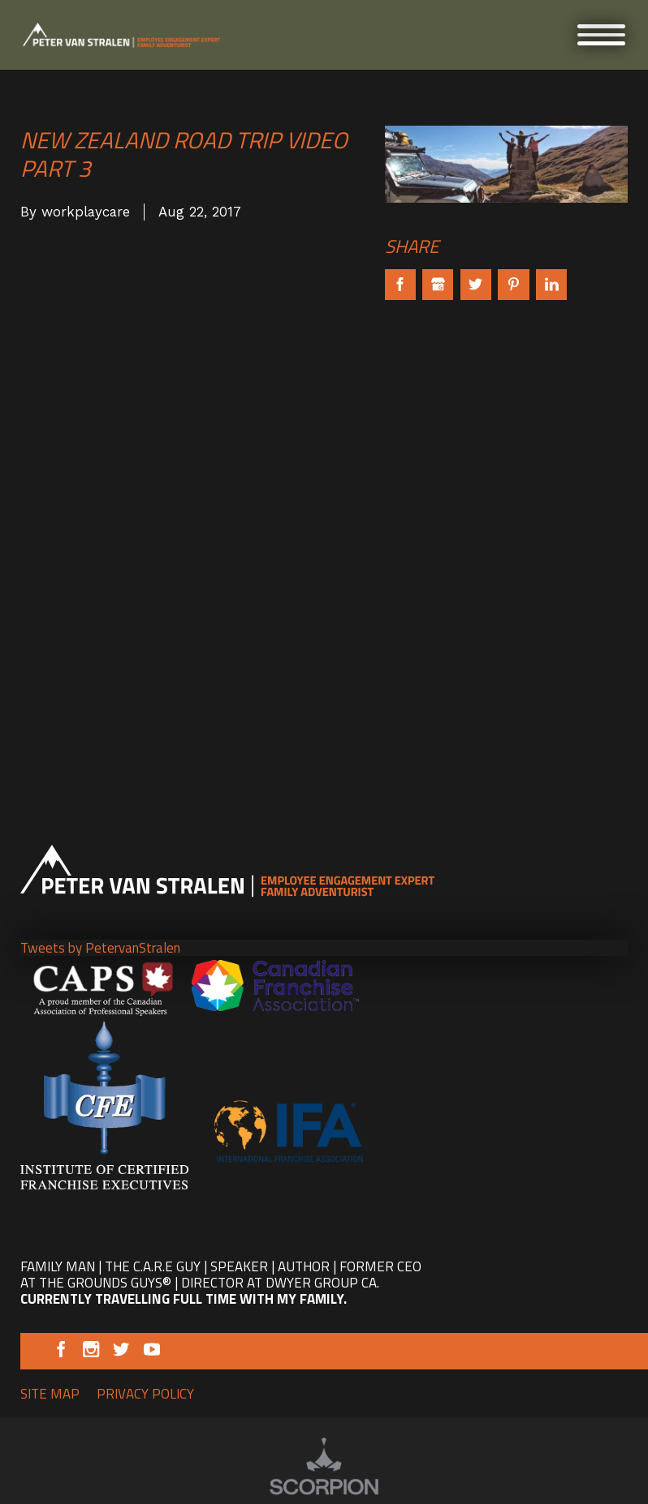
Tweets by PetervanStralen (100, 947)
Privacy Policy (145, 1393)
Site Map (50, 1393)
